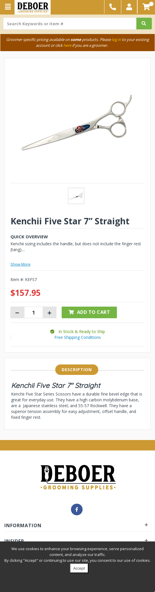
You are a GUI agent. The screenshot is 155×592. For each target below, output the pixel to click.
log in (116, 39)
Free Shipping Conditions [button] (77, 337)
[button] (129, 7)
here (67, 45)
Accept (79, 568)
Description (77, 369)
